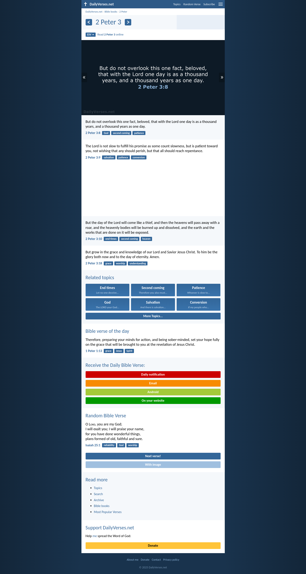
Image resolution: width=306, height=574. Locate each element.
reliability (109, 445)
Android (153, 392)
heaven (146, 238)
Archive (99, 500)
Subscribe (209, 4)
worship (120, 263)
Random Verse (192, 4)
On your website (153, 400)
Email (153, 383)
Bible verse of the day (107, 331)
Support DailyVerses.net (110, 528)
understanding (138, 263)
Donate (153, 546)
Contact (156, 559)
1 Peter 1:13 (94, 351)
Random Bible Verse (106, 416)
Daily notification (153, 374)
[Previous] (89, 22)
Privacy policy (171, 559)
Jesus (119, 350)
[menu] (220, 5)
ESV (90, 34)
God (106, 133)
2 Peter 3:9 (93, 157)
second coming (121, 133)
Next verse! (153, 456)
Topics (177, 4)
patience (139, 133)
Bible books (111, 11)
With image (153, 465)
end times (110, 238)
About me (132, 559)
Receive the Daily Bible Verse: (115, 365)
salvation (109, 157)
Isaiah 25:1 (93, 445)
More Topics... (153, 316)
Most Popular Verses (108, 512)
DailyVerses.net (94, 11)
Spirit (129, 350)
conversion (139, 157)
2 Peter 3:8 (93, 133)
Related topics (100, 277)
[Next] (128, 22)
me (94, 536)
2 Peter (123, 11)
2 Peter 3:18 (94, 263)
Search (98, 494)
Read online (110, 34)
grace (108, 263)
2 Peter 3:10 (94, 239)
